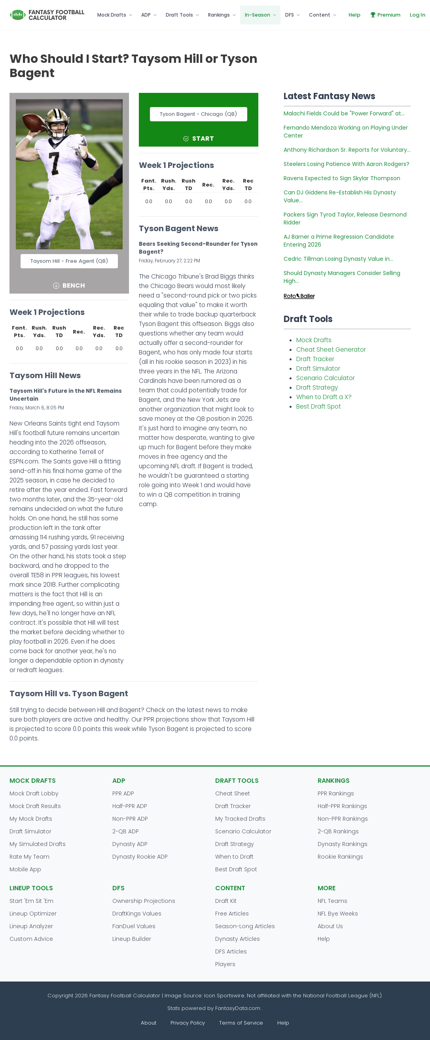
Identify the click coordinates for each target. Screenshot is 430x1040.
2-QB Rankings (338, 831)
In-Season (257, 14)
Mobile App (25, 869)
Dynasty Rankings (342, 844)
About (148, 1023)
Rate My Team (29, 857)
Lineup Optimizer (33, 914)
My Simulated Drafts (37, 844)
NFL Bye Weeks (338, 914)
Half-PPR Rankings (342, 806)
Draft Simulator (318, 368)
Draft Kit (226, 901)
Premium (385, 15)
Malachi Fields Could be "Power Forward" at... (344, 113)
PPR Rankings (336, 793)
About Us (330, 926)
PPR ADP (123, 793)
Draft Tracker (315, 359)
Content (319, 14)
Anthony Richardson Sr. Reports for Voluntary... (347, 150)
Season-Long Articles (245, 926)
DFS (289, 14)
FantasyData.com (238, 1008)
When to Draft (234, 857)
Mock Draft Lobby (34, 793)
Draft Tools (179, 14)
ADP (146, 14)
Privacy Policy (187, 1023)
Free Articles (232, 914)
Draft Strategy (317, 387)
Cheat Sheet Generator (331, 349)
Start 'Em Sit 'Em (31, 901)
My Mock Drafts (30, 819)
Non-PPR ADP (130, 819)
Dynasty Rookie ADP (140, 857)
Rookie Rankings (340, 857)
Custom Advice (31, 939)
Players (225, 964)
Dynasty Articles (237, 939)
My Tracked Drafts (240, 819)
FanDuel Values (133, 926)
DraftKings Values (136, 914)
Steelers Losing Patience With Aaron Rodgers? (346, 164)
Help (354, 15)
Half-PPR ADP (129, 806)
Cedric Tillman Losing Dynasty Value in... (338, 259)
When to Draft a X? (324, 397)
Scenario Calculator (325, 378)
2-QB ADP (125, 831)
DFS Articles (231, 951)
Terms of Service (241, 1023)
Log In (417, 15)
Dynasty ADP (130, 844)
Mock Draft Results (35, 806)
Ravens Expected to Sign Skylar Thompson (342, 178)
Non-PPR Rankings (343, 819)
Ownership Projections (143, 901)
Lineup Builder (131, 939)
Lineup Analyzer (31, 926)
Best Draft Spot (318, 406)
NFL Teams (332, 901)
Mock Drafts (111, 14)
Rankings (219, 14)
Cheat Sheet (232, 793)
